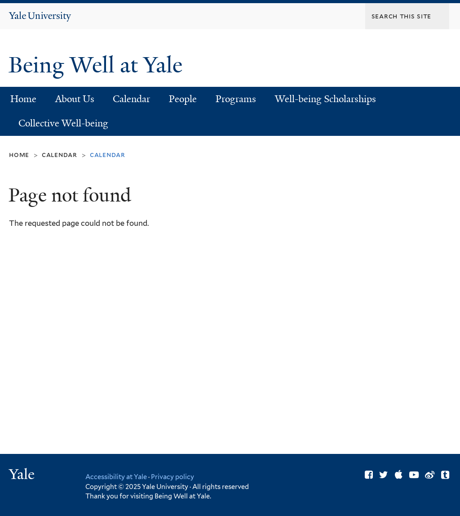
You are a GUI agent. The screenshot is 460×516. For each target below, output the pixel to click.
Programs (236, 99)
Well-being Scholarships (325, 99)
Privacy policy (172, 476)
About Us (74, 99)
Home (23, 99)
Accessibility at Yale (116, 476)
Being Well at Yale (98, 65)
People (183, 99)
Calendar (131, 99)
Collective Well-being (63, 123)
